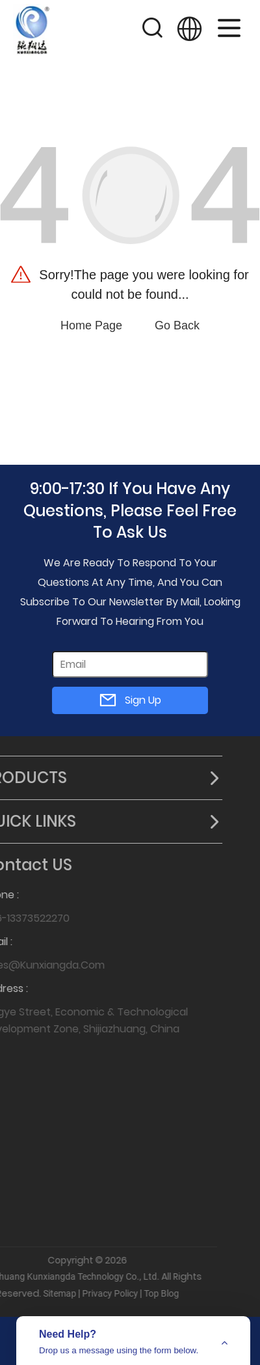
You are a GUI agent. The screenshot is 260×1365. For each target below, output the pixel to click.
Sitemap (38, 1293)
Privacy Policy (88, 1293)
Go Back (177, 325)
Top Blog (139, 1293)
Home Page (91, 325)
